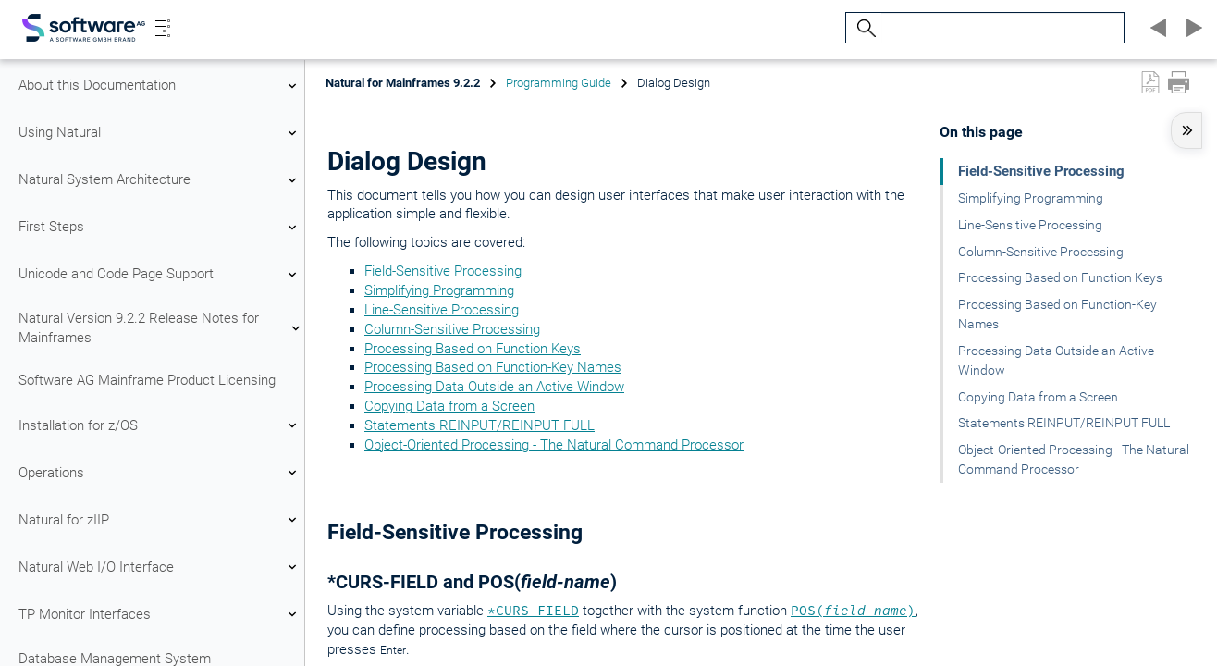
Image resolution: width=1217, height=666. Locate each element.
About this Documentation (159, 86)
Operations (159, 472)
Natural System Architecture (159, 180)
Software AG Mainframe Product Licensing (147, 380)
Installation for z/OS (159, 425)
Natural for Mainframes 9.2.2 (403, 83)
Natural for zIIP (159, 520)
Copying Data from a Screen (449, 406)
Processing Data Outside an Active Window (494, 386)
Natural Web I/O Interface (159, 567)
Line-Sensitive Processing (441, 310)
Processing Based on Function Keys (472, 348)
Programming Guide (558, 83)
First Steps (159, 227)
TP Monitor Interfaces (159, 614)
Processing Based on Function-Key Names (492, 367)
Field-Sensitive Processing (443, 271)
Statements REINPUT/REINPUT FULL (479, 425)
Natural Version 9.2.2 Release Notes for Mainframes (159, 328)
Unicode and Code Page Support (159, 274)
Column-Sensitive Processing (452, 329)
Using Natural (159, 133)
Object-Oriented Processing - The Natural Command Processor (554, 445)
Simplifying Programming (439, 290)
